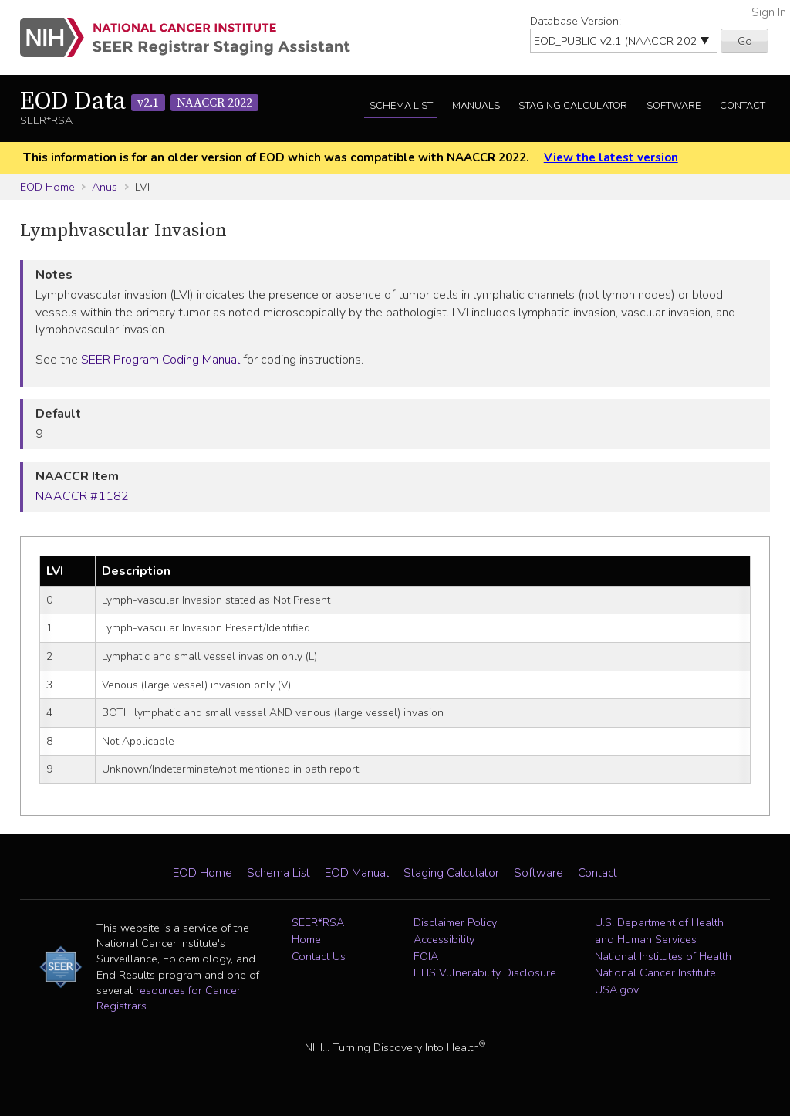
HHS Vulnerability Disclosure (485, 972)
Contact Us (319, 956)
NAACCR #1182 (82, 496)
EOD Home (47, 186)
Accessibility (444, 939)
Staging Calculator (572, 106)
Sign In (768, 12)
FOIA (426, 956)
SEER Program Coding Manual (160, 359)
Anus (104, 186)
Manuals (476, 106)
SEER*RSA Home (318, 931)
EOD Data (139, 101)
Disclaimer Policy (455, 922)
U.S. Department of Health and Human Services (659, 931)
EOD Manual (357, 873)
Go (745, 41)
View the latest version (611, 157)
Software (674, 106)
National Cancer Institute (655, 972)
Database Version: (575, 21)
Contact (742, 106)
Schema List (401, 106)
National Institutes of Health (663, 956)
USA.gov (617, 989)
